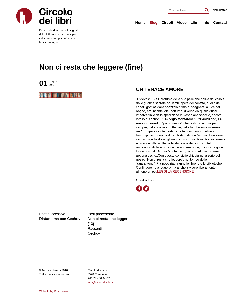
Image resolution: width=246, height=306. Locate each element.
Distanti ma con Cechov (59, 219)
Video (182, 23)
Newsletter (220, 10)
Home (140, 23)
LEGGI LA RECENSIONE (175, 171)
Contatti (220, 23)
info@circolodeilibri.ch (101, 282)
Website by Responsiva (54, 291)
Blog (153, 23)
